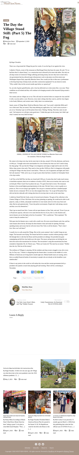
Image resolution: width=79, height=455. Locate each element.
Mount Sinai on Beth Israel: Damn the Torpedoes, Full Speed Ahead (14, 416)
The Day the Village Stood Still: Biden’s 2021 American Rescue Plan (18, 368)
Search (52, 448)
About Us (44, 448)
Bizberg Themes (69, 451)
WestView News (9, 41)
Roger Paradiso (27, 278)
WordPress (51, 451)
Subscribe (36, 448)
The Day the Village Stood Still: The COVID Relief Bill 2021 (39, 416)
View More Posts (27, 290)
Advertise (27, 448)
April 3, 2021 (8, 430)
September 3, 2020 (23, 41)
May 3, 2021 (8, 379)
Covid (6, 20)
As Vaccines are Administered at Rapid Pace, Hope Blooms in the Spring (64, 416)
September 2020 (39, 278)
